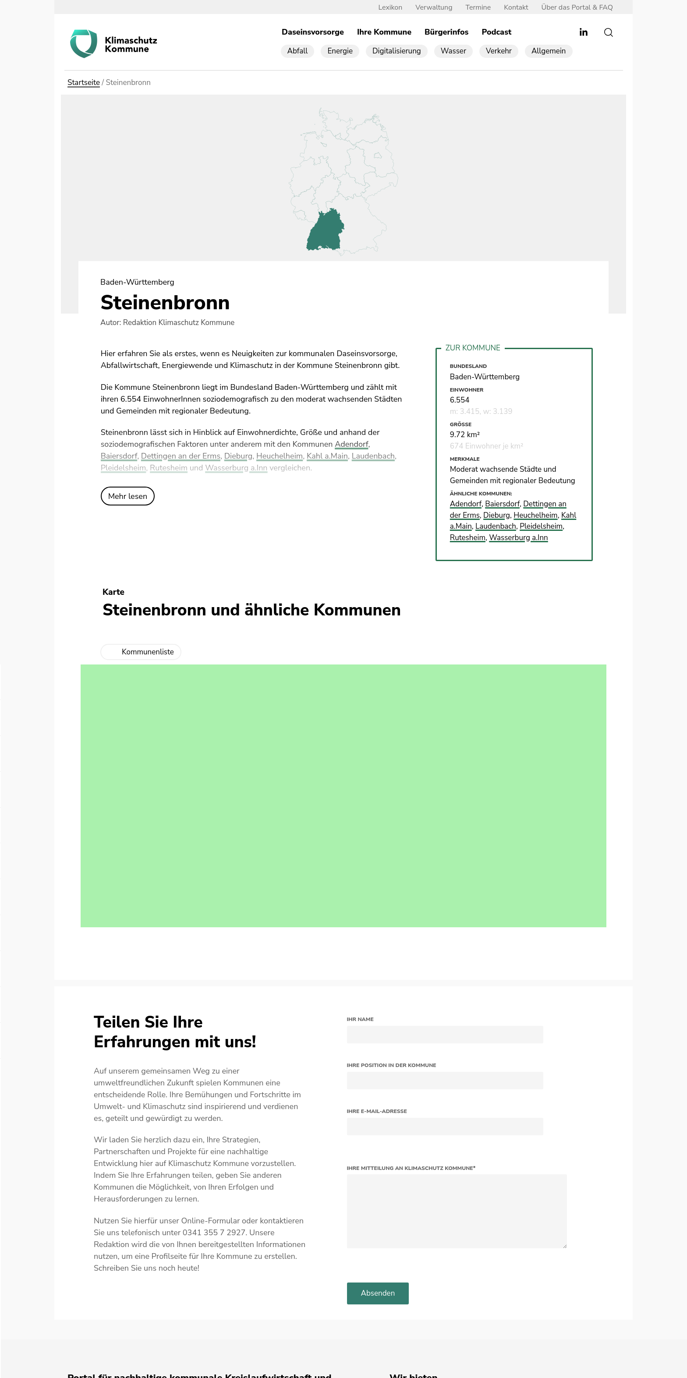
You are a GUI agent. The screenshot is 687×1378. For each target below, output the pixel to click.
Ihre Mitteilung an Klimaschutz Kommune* (411, 1168)
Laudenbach (373, 456)
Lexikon (390, 7)
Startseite (83, 83)
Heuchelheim (279, 456)
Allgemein (548, 51)
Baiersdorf (119, 456)
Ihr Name (360, 1019)
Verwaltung (433, 7)
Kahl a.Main (327, 456)
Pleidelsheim (123, 468)
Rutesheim (169, 468)
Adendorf (351, 444)
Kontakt (516, 7)
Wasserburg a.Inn (236, 468)
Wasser (453, 51)
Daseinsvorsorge (313, 32)
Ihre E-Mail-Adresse (377, 1111)
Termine (478, 7)
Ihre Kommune (384, 32)
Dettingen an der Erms (180, 456)
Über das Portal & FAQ (577, 7)
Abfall (297, 51)
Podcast (496, 32)
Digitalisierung (396, 51)
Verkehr (499, 51)
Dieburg (238, 456)
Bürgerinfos (446, 32)
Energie (340, 51)
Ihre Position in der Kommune (391, 1065)
